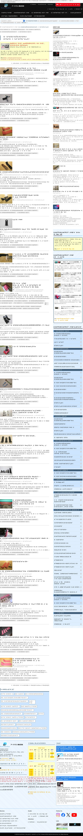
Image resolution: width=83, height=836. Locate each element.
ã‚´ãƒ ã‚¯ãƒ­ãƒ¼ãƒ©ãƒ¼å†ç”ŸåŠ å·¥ (64, 606)
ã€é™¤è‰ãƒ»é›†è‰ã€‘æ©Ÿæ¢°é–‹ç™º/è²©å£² (11, 308)
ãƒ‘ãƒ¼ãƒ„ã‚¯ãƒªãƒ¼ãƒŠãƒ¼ (61, 533)
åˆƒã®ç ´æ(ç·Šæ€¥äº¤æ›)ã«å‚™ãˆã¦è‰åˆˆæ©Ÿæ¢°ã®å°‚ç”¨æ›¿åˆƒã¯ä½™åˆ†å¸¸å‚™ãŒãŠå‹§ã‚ (27, 285)
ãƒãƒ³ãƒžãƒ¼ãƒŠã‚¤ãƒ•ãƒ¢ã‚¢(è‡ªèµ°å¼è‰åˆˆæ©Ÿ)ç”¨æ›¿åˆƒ (34, 27)
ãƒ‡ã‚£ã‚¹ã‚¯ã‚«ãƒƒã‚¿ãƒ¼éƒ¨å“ (10, 735)
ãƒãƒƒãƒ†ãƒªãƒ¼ (59, 539)
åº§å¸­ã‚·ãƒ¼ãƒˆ (58, 570)
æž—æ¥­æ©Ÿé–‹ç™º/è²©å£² (6, 306)
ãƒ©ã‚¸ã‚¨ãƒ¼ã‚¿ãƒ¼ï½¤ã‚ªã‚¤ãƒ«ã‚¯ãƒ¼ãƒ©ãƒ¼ (66, 516)
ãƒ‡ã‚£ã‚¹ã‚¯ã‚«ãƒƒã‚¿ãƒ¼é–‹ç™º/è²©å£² (31, 308)
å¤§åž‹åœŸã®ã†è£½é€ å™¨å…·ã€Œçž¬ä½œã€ (63, 619)
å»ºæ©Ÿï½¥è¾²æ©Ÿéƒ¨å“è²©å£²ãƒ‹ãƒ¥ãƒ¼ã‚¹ (23, 74)
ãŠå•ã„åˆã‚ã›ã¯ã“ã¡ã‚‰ (67, 4)
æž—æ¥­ (46, 304)
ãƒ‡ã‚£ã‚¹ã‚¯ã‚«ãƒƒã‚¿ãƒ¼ (36, 306)
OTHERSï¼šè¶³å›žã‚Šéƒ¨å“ (61, 413)
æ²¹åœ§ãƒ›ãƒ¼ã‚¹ (58, 560)
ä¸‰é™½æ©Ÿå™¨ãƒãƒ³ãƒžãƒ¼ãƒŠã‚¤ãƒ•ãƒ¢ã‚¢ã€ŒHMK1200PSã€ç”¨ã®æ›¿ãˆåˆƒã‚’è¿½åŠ (29, 325)
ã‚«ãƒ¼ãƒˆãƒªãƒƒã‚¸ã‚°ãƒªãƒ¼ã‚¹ (62, 546)
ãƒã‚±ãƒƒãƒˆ (18, 22)
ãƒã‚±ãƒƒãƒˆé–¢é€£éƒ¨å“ (27, 721)
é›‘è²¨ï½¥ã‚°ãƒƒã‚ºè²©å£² (39, 16)
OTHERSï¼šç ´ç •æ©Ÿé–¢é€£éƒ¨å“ (63, 489)
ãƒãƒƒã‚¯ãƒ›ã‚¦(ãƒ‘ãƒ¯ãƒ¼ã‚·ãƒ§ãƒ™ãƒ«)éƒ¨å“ (15, 697)
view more (24, 22)
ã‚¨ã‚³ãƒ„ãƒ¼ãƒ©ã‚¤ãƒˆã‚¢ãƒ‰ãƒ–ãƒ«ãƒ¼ (65, 553)
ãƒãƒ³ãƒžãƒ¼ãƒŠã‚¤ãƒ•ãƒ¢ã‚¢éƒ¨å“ (8, 31)
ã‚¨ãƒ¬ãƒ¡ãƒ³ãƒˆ (58, 526)
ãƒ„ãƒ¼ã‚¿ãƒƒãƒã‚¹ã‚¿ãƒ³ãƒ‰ (62, 615)
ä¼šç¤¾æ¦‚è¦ (51, 4)
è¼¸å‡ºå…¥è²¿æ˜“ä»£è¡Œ (26, 16)
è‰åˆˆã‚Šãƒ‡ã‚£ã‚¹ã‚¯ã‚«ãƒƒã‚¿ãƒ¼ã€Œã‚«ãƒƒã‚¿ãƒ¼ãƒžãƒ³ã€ (29, 289)
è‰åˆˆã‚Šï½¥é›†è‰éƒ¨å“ (25, 31)
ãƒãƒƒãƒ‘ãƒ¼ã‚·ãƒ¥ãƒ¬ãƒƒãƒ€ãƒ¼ (67, 20)
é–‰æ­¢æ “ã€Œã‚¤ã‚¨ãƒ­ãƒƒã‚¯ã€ (63, 556)
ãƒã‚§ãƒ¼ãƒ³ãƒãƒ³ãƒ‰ (61, 437)
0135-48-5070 (8, 790)
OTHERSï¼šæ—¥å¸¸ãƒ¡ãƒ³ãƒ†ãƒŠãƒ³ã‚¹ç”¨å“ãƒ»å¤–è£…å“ (66, 591)
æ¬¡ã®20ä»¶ (42, 63)
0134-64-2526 (8, 786)
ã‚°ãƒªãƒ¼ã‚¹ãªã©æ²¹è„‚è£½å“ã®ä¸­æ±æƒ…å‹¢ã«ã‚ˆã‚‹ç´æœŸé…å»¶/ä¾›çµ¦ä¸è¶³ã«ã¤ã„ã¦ (70, 73)
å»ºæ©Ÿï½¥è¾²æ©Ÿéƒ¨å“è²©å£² (21, 12)
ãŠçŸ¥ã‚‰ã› (33, 4)
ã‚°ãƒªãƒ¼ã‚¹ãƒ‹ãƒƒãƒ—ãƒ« (61, 543)
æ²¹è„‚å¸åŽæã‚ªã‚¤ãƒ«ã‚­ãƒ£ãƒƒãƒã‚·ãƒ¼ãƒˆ (62, 582)
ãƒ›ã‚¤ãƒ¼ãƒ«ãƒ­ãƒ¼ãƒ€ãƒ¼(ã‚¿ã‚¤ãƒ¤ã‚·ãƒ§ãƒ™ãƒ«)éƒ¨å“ (17, 710)
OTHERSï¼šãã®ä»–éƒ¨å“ (62, 624)
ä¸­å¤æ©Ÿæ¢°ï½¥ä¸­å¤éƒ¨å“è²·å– (59, 12)
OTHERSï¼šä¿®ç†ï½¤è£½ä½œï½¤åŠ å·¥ (65, 609)
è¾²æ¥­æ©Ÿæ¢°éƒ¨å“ (31, 713)
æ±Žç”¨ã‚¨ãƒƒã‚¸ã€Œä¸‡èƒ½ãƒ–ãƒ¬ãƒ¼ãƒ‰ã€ (66, 363)
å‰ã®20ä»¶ (30, 63)
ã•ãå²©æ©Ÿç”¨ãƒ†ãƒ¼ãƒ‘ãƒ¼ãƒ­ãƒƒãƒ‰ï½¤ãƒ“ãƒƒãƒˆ (64, 500)
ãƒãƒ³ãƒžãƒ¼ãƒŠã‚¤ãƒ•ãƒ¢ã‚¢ (7, 22)
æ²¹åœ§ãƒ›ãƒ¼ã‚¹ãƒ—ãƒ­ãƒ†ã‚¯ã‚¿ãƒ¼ (64, 566)
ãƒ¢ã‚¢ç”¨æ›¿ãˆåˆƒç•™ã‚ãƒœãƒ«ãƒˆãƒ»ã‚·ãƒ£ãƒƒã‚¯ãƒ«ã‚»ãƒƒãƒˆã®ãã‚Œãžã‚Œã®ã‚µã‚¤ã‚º (30, 104)
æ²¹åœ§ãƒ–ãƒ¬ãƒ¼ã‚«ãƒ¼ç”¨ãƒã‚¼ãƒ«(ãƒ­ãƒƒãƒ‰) (65, 495)
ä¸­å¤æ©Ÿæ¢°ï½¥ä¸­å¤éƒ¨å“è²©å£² (40, 12)
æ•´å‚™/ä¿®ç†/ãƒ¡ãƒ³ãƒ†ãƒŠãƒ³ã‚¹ (10, 16)
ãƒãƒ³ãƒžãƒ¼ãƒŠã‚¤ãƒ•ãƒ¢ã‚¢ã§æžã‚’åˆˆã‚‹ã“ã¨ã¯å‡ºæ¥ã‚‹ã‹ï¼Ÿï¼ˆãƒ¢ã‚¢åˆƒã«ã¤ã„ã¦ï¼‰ (33, 637)
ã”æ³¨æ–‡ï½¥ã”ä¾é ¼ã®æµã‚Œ (37, 813)
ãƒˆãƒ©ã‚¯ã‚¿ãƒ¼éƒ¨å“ (8, 724)
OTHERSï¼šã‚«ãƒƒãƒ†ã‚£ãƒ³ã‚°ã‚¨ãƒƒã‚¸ (64, 366)
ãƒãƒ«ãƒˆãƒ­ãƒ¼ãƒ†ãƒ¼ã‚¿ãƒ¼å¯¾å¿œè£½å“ (48, 20)
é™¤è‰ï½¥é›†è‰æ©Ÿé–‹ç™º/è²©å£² (21, 306)
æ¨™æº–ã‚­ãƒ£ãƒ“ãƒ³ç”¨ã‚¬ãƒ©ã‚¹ (62, 519)
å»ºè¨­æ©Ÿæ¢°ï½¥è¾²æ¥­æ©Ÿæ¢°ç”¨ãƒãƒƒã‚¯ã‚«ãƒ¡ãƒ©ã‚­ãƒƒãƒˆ (62, 577)
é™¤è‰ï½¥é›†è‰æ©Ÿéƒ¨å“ (33, 29)
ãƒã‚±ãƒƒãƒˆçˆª (6, 731)
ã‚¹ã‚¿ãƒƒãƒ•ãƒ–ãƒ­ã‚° (42, 4)
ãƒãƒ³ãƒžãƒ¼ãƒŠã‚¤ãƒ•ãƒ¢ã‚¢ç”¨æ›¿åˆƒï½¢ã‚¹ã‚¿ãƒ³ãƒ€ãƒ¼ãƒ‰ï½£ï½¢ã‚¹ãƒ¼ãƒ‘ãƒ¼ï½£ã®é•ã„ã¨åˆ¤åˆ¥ (33, 172)
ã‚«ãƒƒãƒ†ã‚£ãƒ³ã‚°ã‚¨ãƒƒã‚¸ (9, 728)
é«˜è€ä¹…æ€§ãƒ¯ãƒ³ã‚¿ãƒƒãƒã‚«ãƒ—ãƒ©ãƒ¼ (66, 587)
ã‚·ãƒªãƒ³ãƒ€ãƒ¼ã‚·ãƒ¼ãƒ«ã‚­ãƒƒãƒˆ (63, 522)
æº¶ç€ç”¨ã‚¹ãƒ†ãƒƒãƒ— (60, 529)
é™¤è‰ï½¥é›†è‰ (5, 29)
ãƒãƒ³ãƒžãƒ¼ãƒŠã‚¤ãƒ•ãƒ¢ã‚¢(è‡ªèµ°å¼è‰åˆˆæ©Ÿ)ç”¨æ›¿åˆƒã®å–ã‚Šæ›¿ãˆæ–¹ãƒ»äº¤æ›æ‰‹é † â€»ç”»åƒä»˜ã (30, 501)
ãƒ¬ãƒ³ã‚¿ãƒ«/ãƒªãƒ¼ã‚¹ (76, 12)
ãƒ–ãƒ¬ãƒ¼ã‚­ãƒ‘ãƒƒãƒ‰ (60, 409)
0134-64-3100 (22, 786)
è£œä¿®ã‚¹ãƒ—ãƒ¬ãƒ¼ (60, 549)
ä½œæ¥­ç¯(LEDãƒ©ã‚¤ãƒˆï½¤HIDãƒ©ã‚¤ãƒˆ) (66, 573)
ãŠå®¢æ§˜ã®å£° (43, 816)
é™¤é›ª (77, 20)
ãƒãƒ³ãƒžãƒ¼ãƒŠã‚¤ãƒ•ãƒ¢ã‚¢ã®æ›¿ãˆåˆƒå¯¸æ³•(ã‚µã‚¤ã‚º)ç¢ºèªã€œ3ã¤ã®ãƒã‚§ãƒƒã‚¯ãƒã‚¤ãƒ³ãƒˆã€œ (34, 538)
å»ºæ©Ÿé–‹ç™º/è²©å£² (7, 12)
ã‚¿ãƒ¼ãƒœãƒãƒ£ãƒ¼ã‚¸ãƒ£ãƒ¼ (63, 512)
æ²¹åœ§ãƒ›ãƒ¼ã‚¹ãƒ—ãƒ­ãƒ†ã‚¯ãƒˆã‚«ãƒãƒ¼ (66, 563)
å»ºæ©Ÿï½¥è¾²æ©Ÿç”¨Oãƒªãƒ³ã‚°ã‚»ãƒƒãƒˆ (65, 536)
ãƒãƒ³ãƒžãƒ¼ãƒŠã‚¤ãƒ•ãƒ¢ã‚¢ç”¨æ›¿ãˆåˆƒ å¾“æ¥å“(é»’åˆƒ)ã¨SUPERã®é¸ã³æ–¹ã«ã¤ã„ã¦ (26, 660)
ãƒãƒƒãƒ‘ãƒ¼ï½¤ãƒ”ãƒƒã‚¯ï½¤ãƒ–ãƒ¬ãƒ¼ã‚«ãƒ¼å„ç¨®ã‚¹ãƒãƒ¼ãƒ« (63, 505)
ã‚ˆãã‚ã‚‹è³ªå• (32, 816)
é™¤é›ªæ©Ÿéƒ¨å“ (31, 717)
